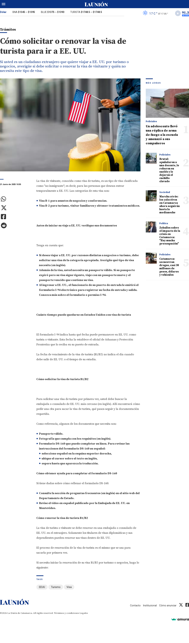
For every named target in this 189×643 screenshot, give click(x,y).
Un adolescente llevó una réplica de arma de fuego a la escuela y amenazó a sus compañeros (162, 135)
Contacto (134, 605)
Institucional (149, 605)
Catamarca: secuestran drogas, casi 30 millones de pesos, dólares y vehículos (169, 267)
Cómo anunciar (167, 605)
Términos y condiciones (66, 613)
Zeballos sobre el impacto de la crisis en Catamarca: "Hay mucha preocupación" (169, 236)
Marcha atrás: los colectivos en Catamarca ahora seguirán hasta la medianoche (169, 205)
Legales (84, 613)
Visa (69, 587)
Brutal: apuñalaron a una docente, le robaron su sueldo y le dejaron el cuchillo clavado (169, 171)
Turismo (56, 587)
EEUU (42, 587)
